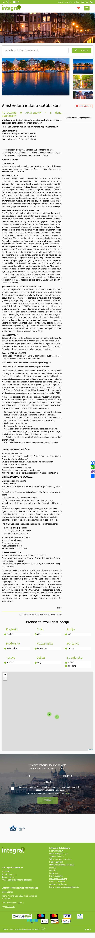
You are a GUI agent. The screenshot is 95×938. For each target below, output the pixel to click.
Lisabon (71, 648)
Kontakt (76, 2)
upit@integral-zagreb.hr (64, 865)
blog (82, 2)
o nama (60, 2)
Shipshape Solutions (43, 929)
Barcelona (72, 666)
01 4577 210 (67, 859)
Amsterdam (42, 648)
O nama (52, 868)
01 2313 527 (10, 907)
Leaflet (91, 749)
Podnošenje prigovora (58, 884)
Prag (39, 663)
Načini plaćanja (56, 876)
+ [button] (5, 675)
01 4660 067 (9, 877)
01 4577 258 (58, 862)
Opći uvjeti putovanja (58, 879)
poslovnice (68, 2)
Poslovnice (53, 873)
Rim (69, 634)
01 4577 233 (57, 859)
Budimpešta (12, 648)
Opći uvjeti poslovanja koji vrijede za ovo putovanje (40, 614)
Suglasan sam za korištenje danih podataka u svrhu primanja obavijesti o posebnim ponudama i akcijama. (46, 789)
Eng (86, 2)
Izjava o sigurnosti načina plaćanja (64, 887)
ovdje (67, 793)
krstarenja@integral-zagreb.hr (19, 880)
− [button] (5, 678)
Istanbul (10, 663)
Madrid (71, 663)
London (10, 634)
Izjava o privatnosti (57, 881)
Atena (39, 634)
